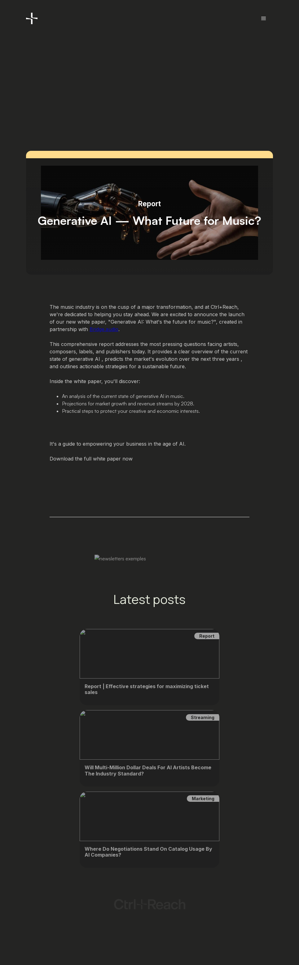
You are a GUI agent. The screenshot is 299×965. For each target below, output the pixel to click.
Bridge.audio (104, 329)
